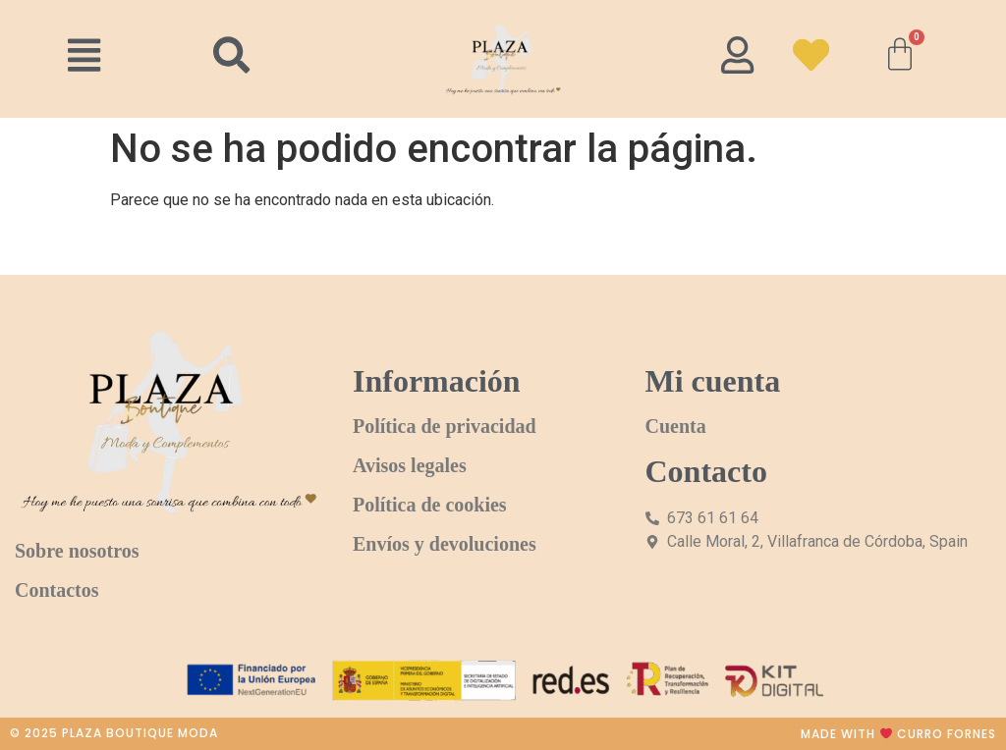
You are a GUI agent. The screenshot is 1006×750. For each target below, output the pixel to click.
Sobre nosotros (77, 551)
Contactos (57, 590)
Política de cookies (430, 504)
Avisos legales (410, 465)
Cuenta (675, 426)
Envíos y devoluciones (444, 544)
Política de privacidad (444, 426)
